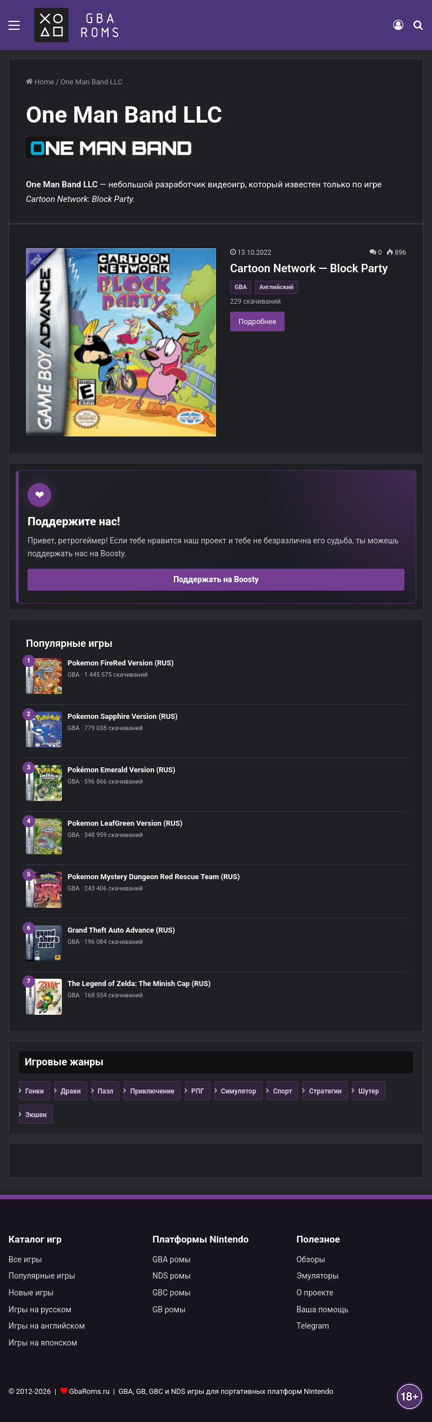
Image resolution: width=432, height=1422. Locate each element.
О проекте (315, 1292)
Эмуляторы (317, 1275)
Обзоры (310, 1259)
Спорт (282, 1091)
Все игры (25, 1259)
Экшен (36, 1115)
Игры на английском (46, 1325)
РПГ (197, 1091)
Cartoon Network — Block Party (309, 268)
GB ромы (169, 1309)
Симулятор (238, 1091)
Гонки (34, 1091)
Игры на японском (42, 1342)
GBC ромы (171, 1292)
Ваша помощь (322, 1309)
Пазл (106, 1091)
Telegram (312, 1325)
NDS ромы (171, 1275)
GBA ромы (171, 1259)
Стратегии (325, 1091)
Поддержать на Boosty (216, 579)
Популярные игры (41, 1275)
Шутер (368, 1091)
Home (40, 82)
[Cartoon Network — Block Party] (121, 342)
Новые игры (30, 1292)
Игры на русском (39, 1309)
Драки (71, 1091)
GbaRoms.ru (89, 1391)
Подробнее (257, 321)
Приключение (152, 1091)
